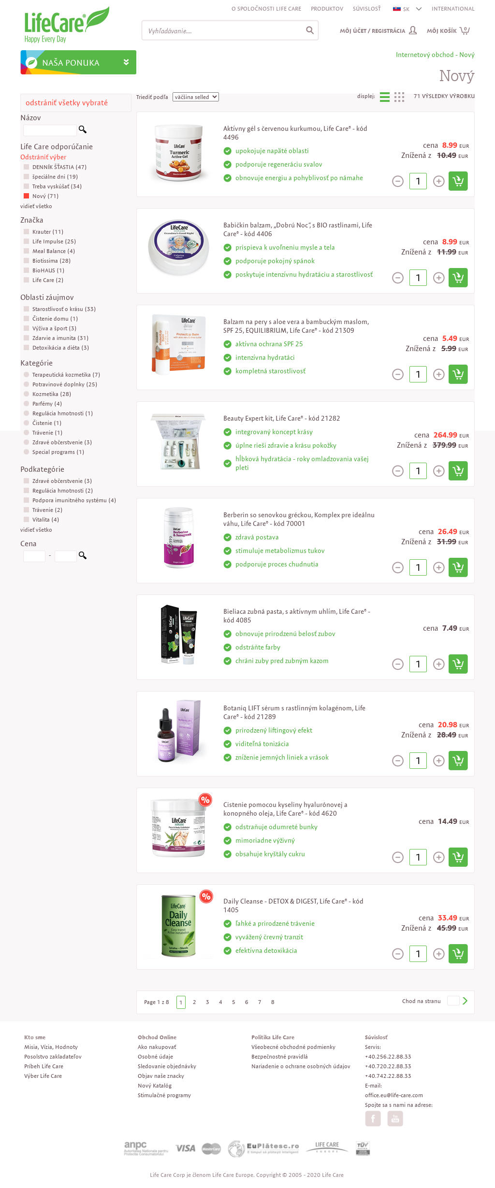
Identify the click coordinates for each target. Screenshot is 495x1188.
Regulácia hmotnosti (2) (58, 490)
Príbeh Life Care (43, 1066)
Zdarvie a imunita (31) (56, 337)
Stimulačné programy (164, 1095)
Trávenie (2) (43, 509)
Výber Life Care (43, 1075)
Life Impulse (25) (49, 241)
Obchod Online (157, 1037)
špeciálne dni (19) (50, 176)
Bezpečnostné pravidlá (279, 1056)
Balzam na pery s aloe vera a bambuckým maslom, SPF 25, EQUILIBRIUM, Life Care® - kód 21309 (296, 326)
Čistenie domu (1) (50, 318)
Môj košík (448, 30)
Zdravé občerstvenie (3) (57, 442)
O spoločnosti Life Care (266, 8)
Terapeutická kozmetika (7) (62, 374)
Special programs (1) (54, 451)
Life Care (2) (43, 279)
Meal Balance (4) (49, 251)
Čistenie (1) (42, 422)
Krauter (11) (43, 231)
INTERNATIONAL (453, 8)
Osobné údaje (155, 1056)
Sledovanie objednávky (167, 1066)
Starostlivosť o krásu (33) (59, 308)
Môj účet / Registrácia (372, 30)
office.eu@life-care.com (394, 1095)
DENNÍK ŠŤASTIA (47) (55, 166)
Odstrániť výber (43, 157)
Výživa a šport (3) (50, 328)
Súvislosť (367, 8)
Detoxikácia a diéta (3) (56, 347)
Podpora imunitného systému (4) (69, 500)
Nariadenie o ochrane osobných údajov (300, 1066)
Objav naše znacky (161, 1075)
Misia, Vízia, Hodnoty (51, 1046)
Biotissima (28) (47, 260)
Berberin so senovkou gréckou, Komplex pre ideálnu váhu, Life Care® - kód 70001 (299, 519)
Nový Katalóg (155, 1085)
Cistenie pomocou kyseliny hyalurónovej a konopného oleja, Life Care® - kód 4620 (285, 809)
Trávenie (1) (43, 432)
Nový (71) (41, 195)
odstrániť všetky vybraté (67, 102)
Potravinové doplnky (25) (60, 384)
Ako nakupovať (157, 1046)
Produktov (327, 8)
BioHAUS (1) (44, 270)
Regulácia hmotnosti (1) (58, 413)
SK (401, 9)
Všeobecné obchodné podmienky (293, 1046)
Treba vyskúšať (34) (52, 186)
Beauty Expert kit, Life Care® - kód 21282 (281, 418)
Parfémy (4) (42, 403)
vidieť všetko (36, 206)
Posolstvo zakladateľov (53, 1056)
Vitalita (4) (41, 519)
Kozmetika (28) (47, 393)
